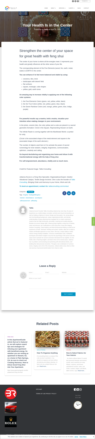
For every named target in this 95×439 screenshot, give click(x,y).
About (53, 8)
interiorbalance (30, 198)
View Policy (83, 436)
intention (22, 198)
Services (62, 8)
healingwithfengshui (34, 195)
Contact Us (84, 1)
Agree (76, 436)
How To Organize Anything (47, 353)
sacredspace (38, 198)
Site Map (39, 389)
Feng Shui (30, 191)
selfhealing (34, 200)
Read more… (43, 366)
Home (46, 8)
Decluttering (41, 350)
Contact (86, 8)
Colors (68, 350)
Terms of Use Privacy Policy (46, 393)
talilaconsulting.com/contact (59, 186)
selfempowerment (25, 200)
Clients (72, 8)
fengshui (25, 195)
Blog (79, 8)
